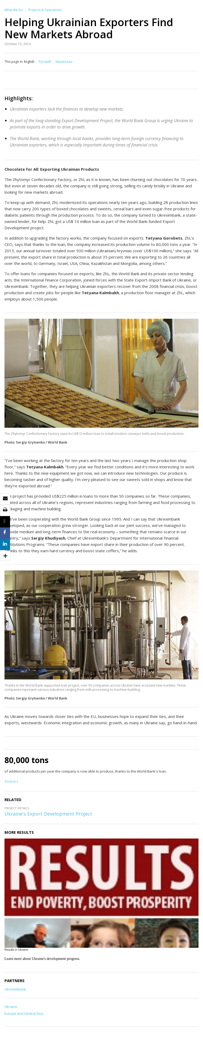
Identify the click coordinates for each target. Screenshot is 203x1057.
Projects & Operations (45, 10)
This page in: (13, 61)
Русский (45, 61)
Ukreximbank (15, 989)
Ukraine (10, 1006)
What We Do (13, 10)
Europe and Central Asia (23, 1013)
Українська (63, 61)
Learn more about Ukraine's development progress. (42, 959)
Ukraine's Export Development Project (48, 814)
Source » (11, 781)
